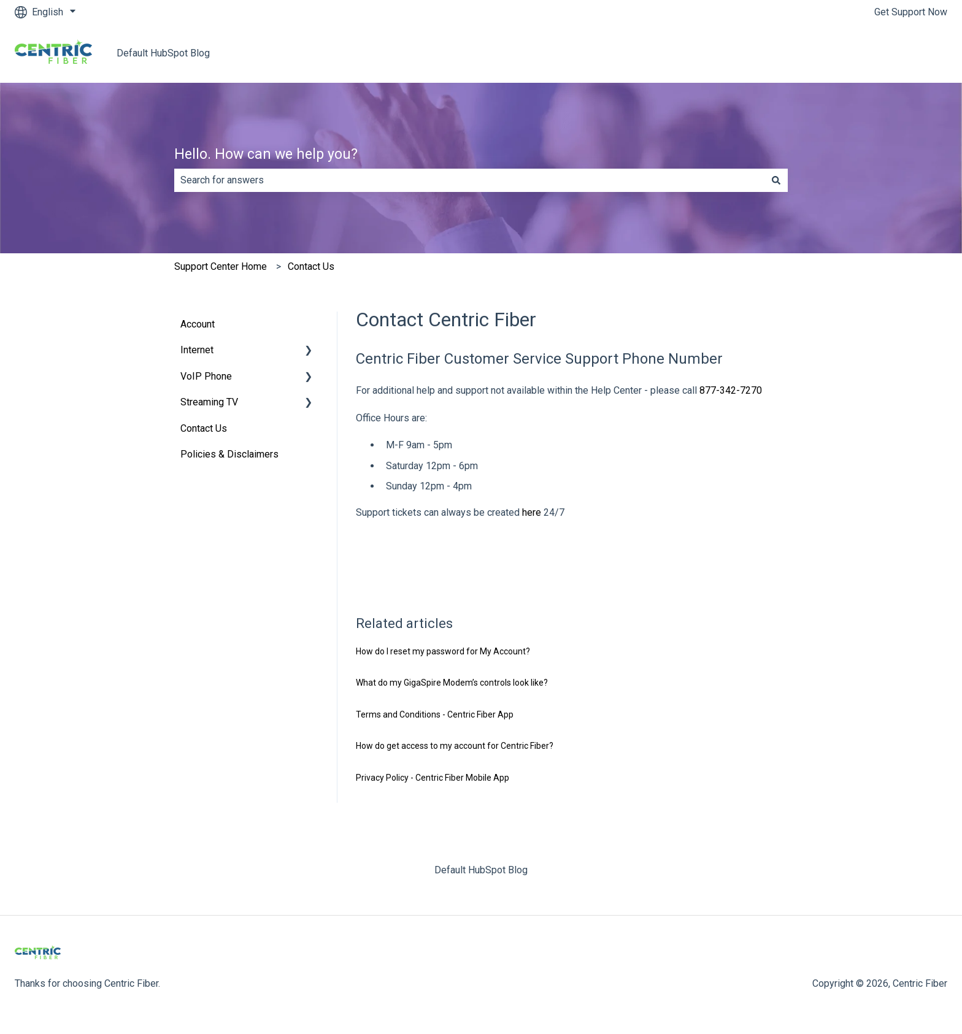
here (533, 512)
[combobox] (469, 180)
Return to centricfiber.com (880, 53)
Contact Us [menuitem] (203, 428)
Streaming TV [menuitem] (209, 402)
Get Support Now (910, 12)
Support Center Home (220, 266)
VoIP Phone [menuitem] (206, 376)
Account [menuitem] (197, 324)
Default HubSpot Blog (163, 53)
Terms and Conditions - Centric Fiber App (435, 714)
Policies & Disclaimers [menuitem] (229, 454)
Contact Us (311, 266)
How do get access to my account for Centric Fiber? (454, 746)
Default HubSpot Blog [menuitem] (481, 870)
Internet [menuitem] (197, 350)
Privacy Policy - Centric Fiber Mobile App (432, 778)
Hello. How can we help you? (266, 154)
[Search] (776, 180)
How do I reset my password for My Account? (443, 651)
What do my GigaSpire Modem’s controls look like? (452, 682)
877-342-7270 (730, 390)
